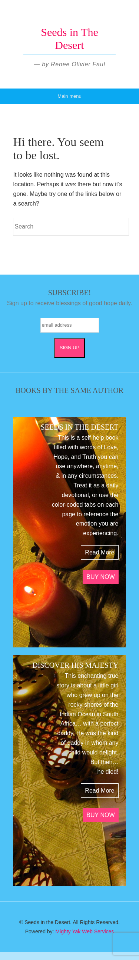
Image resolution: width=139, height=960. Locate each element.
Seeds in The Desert (69, 38)
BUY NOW (100, 577)
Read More (99, 552)
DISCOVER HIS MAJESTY (75, 665)
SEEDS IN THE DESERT (79, 427)
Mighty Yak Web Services (84, 931)
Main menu (69, 96)
